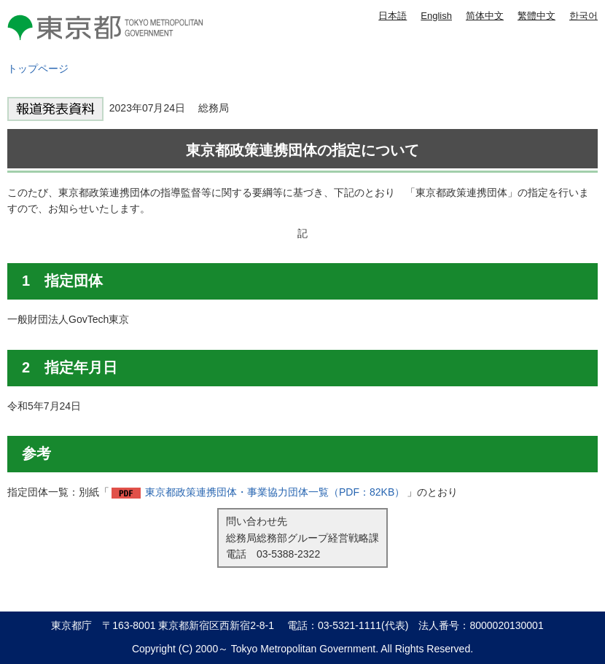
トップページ (38, 68)
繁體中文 (536, 15)
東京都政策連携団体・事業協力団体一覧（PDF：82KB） (275, 492)
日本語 (392, 15)
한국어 (583, 15)
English (436, 15)
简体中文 (485, 15)
